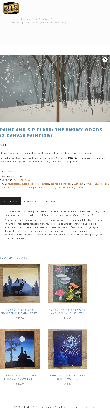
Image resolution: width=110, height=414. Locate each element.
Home (14, 18)
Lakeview (15, 187)
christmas (35, 183)
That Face (80, 187)
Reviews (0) (30, 201)
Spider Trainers (89, 407)
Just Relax (79, 183)
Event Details (51, 201)
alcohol (26, 183)
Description (10, 201)
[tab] (10, 201)
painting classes (40, 187)
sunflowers (68, 187)
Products (25, 18)
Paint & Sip (27, 187)
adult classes (14, 183)
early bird (55, 183)
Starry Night (56, 187)
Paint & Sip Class (41, 18)
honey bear (66, 183)
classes (45, 183)
